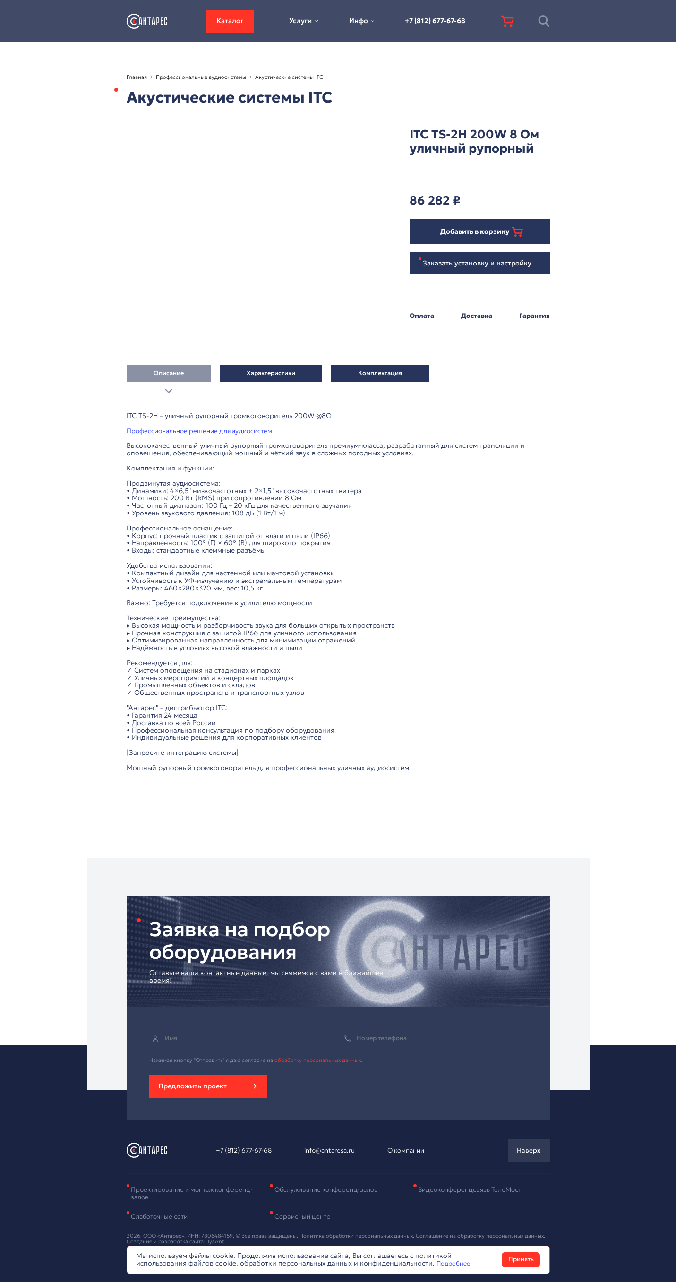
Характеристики (271, 376)
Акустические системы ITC (289, 77)
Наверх (528, 1150)
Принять (521, 1259)
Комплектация (380, 376)
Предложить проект (192, 1086)
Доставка (476, 316)
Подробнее (455, 1263)
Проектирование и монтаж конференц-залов (176, 1194)
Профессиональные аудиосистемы (201, 77)
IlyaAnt (215, 1242)
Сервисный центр (304, 1217)
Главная (137, 77)
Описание (169, 376)
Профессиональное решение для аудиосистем (204, 431)
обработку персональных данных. (318, 1060)
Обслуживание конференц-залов (329, 1190)
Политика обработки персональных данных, (357, 1236)
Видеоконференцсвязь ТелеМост (473, 1190)
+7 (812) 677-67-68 (435, 21)
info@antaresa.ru (330, 1151)
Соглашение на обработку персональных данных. (480, 1236)
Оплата (422, 316)
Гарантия (534, 316)
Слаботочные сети (161, 1217)
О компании (403, 1151)
